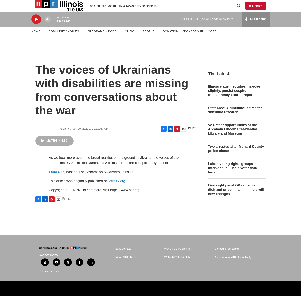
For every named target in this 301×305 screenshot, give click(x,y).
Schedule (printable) (227, 257)
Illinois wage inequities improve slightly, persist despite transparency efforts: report (234, 99)
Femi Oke (56, 180)
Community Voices (64, 39)
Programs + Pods (102, 39)
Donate (260, 10)
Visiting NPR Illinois (125, 266)
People (149, 39)
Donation (170, 39)
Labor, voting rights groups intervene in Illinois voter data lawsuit (232, 177)
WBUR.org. (117, 189)
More (212, 39)
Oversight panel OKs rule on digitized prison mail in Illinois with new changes (236, 198)
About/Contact (122, 257)
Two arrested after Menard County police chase (236, 157)
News (35, 39)
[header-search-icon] (240, 10)
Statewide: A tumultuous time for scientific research (235, 119)
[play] (36, 28)
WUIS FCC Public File (177, 257)
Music (129, 39)
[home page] (63, 256)
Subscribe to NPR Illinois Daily (233, 266)
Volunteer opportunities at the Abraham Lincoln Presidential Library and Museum (232, 138)
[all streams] (256, 28)
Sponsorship (193, 39)
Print (192, 136)
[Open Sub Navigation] (43, 39)
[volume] (48, 28)
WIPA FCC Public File (177, 266)
